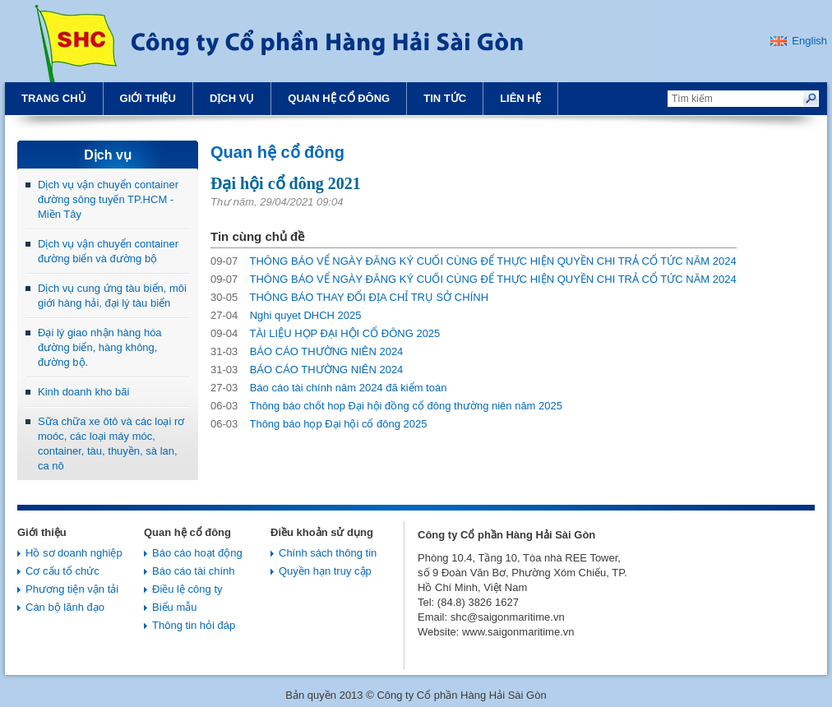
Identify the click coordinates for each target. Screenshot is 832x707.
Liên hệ (520, 98)
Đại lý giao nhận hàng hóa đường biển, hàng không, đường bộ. (100, 347)
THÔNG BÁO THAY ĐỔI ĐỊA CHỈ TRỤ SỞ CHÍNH (349, 297)
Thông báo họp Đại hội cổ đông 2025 (319, 424)
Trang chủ (53, 98)
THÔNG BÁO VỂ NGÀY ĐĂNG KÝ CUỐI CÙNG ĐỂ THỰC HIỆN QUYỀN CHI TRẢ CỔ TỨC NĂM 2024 (473, 261)
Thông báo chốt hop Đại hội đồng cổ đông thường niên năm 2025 (386, 406)
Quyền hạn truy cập (325, 571)
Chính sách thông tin (328, 553)
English (809, 41)
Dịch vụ (232, 98)
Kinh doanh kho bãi (83, 392)
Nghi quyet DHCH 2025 (286, 315)
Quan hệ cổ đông (339, 98)
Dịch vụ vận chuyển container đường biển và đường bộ (108, 251)
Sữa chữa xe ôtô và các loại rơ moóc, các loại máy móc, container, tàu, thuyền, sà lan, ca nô (111, 443)
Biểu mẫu (174, 607)
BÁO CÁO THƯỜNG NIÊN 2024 (306, 351)
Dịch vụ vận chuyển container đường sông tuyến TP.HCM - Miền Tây (108, 199)
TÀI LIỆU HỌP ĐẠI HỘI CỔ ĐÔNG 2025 (325, 333)
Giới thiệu (148, 98)
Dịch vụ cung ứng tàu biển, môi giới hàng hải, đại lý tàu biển (112, 295)
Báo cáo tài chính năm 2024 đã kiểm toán (328, 387)
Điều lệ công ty (187, 589)
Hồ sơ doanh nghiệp (73, 553)
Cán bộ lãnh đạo (64, 607)
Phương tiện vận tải (71, 589)
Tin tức (444, 98)
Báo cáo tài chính (193, 571)
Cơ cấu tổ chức (62, 571)
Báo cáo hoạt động (197, 553)
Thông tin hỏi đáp (193, 625)
